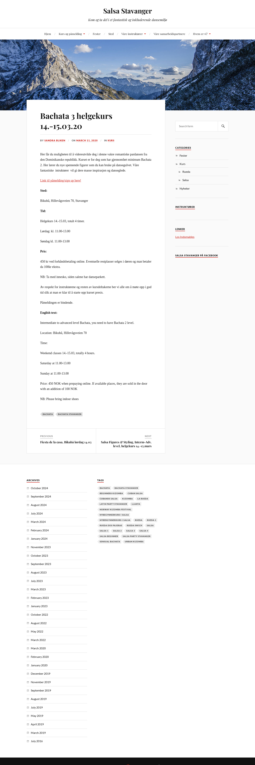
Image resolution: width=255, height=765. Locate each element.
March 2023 (38, 589)
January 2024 (39, 538)
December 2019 (40, 673)
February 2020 (40, 656)
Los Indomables (184, 236)
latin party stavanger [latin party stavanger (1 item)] (113, 504)
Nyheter (185, 188)
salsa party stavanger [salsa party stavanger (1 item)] (137, 536)
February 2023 (40, 597)
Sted (111, 34)
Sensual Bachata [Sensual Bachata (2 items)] (110, 541)
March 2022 (38, 640)
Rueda (186, 171)
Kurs (111, 140)
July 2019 (37, 707)
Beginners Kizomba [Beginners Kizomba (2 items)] (111, 493)
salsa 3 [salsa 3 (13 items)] (130, 531)
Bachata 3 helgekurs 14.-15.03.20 (76, 120)
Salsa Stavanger (127, 10)
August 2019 (39, 699)
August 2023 (39, 572)
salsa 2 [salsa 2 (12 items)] (117, 531)
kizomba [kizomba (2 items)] (127, 498)
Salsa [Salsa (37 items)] (150, 525)
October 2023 (39, 555)
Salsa (185, 180)
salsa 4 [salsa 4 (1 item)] (144, 531)
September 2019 (41, 690)
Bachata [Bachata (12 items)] (105, 488)
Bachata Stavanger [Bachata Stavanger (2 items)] (126, 488)
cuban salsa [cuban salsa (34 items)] (135, 493)
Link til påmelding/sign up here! (60, 180)
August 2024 (39, 505)
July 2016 (37, 741)
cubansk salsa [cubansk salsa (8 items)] (109, 498)
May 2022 (37, 631)
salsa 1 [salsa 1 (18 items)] (104, 531)
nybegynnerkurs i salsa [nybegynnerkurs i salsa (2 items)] (114, 515)
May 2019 (37, 715)
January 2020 (39, 665)
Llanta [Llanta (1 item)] (136, 504)
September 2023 (41, 564)
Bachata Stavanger (69, 414)
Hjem (47, 34)
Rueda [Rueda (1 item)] (138, 520)
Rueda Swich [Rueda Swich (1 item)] (134, 525)
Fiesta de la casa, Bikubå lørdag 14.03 (65, 442)
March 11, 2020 (87, 140)
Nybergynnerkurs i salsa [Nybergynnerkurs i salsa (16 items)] (115, 520)
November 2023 (41, 547)
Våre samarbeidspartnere (169, 34)
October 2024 (39, 488)
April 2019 (37, 724)
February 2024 (40, 530)
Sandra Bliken (54, 140)
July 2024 (37, 513)
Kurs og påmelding (70, 34)
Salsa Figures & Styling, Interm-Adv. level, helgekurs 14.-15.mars (126, 444)
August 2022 (39, 623)
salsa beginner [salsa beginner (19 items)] (109, 536)
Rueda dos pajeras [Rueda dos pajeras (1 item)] (111, 525)
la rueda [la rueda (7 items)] (142, 498)
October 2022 (39, 614)
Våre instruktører (132, 34)
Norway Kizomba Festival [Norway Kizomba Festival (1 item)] (115, 509)
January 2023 (39, 606)
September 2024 (41, 496)
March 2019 (38, 732)
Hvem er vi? (200, 34)
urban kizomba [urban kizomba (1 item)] (134, 541)
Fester (97, 34)
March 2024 (38, 521)
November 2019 (41, 682)
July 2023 (37, 581)
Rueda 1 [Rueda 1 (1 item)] (151, 520)
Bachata (48, 414)
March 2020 (38, 648)
